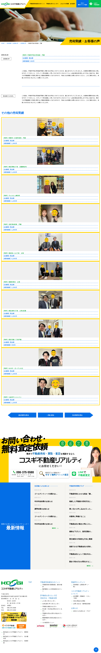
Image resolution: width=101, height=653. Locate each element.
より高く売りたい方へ (49, 600)
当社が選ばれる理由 (79, 600)
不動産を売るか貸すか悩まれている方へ (52, 614)
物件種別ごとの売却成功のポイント (52, 589)
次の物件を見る (77, 415)
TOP (30, 582)
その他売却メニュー (48, 622)
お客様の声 (23, 43)
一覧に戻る (50, 415)
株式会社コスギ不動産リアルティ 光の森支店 (15, 637)
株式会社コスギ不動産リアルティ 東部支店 (15, 632)
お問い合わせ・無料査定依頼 (81, 603)
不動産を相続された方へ (49, 606)
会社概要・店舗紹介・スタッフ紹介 (81, 597)
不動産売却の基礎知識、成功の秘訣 (52, 585)
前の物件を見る (23, 415)
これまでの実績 (64, 3)
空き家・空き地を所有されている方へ (52, 609)
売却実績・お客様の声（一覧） (81, 585)
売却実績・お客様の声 (12, 43)
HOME (3, 43)
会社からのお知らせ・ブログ (81, 610)
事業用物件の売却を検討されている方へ (52, 618)
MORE (54, 528)
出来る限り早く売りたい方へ (50, 603)
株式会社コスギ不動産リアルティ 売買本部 (15, 641)
